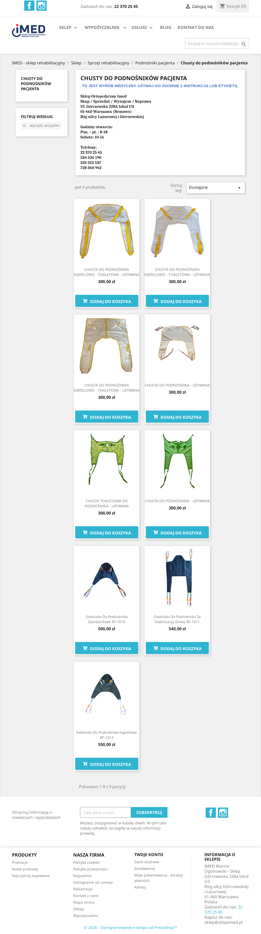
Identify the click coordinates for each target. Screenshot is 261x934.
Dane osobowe (146, 861)
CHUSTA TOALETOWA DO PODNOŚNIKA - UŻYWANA (107, 503)
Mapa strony (84, 902)
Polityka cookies (86, 862)
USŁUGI (143, 28)
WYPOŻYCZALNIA (102, 27)
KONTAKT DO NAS (196, 27)
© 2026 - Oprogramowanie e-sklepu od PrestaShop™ (130, 927)
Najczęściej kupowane (31, 875)
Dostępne (215, 187)
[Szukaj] (217, 43)
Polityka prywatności (90, 869)
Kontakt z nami (86, 895)
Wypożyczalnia (85, 915)
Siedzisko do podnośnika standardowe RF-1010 (107, 619)
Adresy (140, 887)
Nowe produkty (25, 869)
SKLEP (69, 28)
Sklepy (78, 908)
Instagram (41, 6)
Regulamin (82, 875)
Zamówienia (144, 868)
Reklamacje (83, 888)
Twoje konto (148, 854)
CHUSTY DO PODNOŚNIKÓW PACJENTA (36, 83)
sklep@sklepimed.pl (223, 922)
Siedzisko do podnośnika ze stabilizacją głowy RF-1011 (177, 619)
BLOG (166, 27)
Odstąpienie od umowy (93, 882)
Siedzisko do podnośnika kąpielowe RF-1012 (106, 735)
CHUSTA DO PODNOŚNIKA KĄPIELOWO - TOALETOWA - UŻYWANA (106, 272)
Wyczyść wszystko (40, 125)
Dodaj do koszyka (106, 301)
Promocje (20, 862)
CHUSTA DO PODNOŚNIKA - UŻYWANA (177, 385)
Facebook (29, 6)
